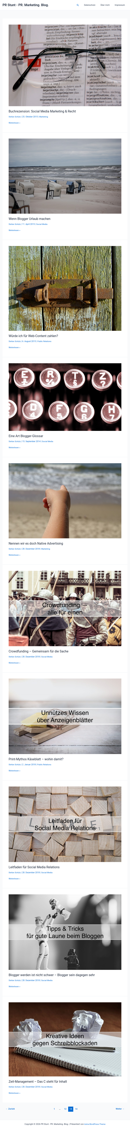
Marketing (44, 116)
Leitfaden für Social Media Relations (35, 867)
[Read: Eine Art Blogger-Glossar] (65, 397)
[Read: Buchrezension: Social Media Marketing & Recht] (65, 65)
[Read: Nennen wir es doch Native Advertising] (65, 500)
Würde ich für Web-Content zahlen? (34, 336)
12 (65, 1108)
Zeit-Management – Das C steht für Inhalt (39, 1081)
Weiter (119, 1108)
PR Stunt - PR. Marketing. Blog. (26, 5)
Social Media (42, 224)
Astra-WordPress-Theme (95, 1124)
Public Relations (45, 341)
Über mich (106, 5)
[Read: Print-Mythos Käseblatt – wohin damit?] (65, 716)
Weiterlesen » (15, 123)
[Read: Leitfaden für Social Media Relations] (65, 824)
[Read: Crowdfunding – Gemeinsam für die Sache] (65, 608)
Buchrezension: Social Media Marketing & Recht (43, 111)
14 (76, 1108)
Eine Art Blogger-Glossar (26, 436)
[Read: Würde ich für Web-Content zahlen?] (65, 288)
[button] (81, 5)
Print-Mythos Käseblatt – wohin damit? (37, 759)
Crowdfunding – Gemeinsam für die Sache (40, 651)
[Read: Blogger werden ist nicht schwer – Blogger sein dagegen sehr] (65, 932)
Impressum (120, 5)
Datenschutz (92, 5)
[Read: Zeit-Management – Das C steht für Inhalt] (65, 1039)
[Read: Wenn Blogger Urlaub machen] (65, 176)
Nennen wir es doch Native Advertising (37, 543)
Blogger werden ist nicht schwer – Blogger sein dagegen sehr (53, 975)
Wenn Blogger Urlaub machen (30, 219)
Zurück (10, 1108)
